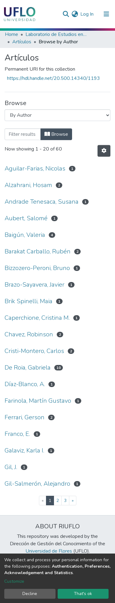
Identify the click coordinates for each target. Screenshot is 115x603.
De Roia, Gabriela (28, 367)
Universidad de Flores (48, 551)
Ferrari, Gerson (24, 417)
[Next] (72, 500)
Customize (14, 581)
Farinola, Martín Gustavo (38, 401)
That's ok (83, 594)
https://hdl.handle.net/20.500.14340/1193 (53, 78)
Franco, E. (17, 434)
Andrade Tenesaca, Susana (42, 202)
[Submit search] (66, 14)
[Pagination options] (104, 151)
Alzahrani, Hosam (28, 185)
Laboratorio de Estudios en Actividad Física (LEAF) (56, 34)
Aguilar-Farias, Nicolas (35, 168)
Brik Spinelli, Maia (28, 301)
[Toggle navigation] (106, 14)
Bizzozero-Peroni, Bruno (37, 268)
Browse (56, 134)
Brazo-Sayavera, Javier (34, 284)
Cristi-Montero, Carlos (34, 351)
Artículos (21, 41)
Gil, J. (11, 467)
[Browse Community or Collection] (57, 115)
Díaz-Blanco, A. (25, 384)
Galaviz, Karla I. (24, 450)
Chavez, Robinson (29, 334)
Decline (29, 594)
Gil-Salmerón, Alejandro (37, 484)
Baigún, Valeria (25, 235)
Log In (87, 14)
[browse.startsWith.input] (23, 134)
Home (11, 34)
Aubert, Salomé (26, 218)
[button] (75, 14)
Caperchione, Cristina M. (37, 318)
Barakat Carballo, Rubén (38, 251)
